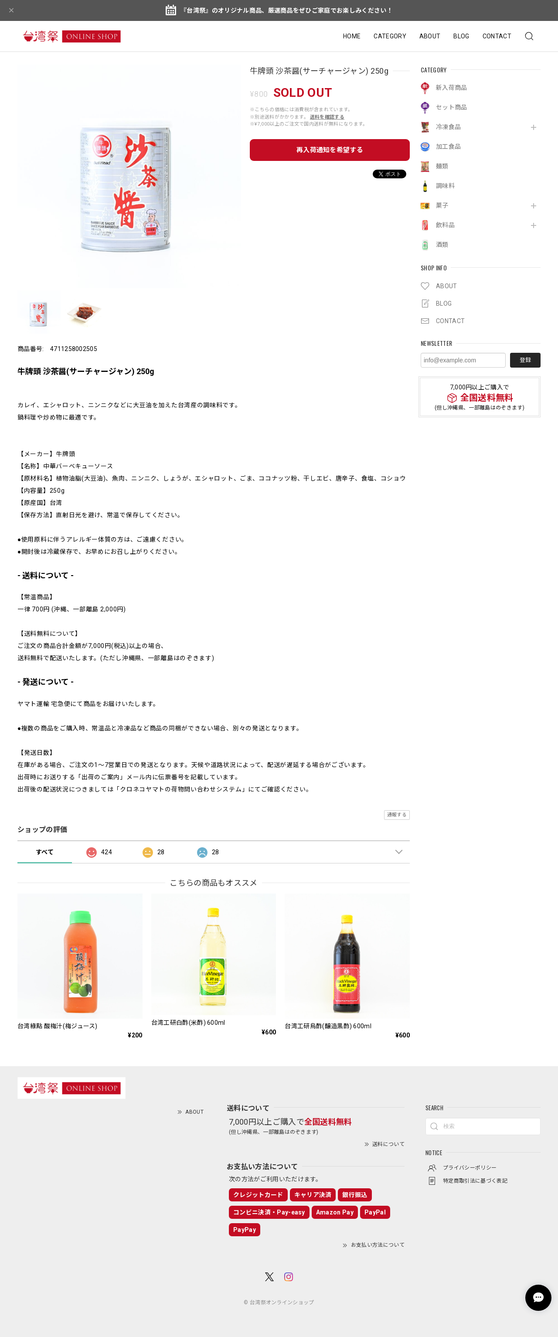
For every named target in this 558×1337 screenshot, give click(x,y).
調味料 (445, 185)
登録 (525, 360)
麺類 (442, 166)
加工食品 (448, 146)
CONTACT (497, 36)
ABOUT (430, 36)
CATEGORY (390, 36)
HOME (352, 36)
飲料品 (445, 225)
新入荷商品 (451, 87)
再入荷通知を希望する (329, 150)
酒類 (442, 244)
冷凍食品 (448, 126)
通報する (397, 815)
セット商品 (451, 107)
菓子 (442, 205)
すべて (45, 852)
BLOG (461, 36)
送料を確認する (327, 117)
